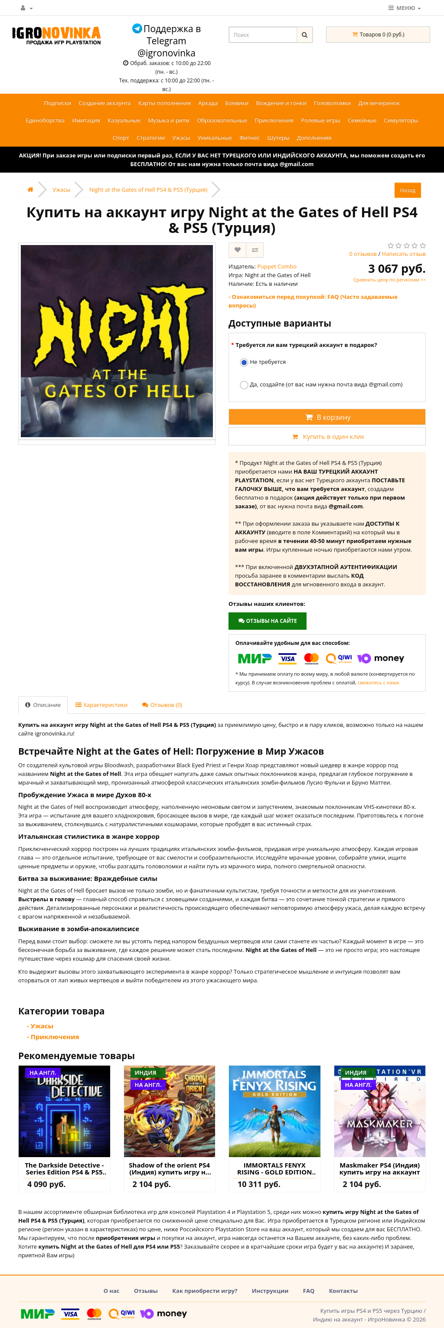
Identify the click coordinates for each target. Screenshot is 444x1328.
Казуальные (124, 120)
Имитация (86, 120)
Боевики (237, 103)
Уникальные (215, 137)
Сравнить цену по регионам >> (389, 279)
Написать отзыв (404, 254)
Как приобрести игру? (204, 1291)
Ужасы (181, 137)
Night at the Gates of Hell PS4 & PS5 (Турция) (148, 189)
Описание (43, 705)
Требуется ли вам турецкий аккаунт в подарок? (306, 345)
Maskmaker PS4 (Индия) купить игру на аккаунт (380, 1168)
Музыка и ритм (168, 120)
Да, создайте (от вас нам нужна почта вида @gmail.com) (321, 384)
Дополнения (314, 137)
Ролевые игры (320, 120)
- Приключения (53, 1036)
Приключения (274, 120)
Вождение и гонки (281, 103)
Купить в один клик (327, 436)
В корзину (327, 417)
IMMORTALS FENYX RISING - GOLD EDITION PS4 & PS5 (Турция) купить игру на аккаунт (274, 1168)
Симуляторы (401, 120)
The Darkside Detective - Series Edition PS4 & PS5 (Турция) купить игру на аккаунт (64, 1168)
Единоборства (45, 120)
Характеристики (101, 705)
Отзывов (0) (162, 705)
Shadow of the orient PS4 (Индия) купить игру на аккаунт (169, 1168)
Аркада (208, 103)
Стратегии (151, 137)
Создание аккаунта (104, 103)
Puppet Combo (277, 266)
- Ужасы (40, 1025)
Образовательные (222, 120)
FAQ (308, 1291)
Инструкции (270, 1291)
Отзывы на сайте (267, 621)
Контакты (343, 1291)
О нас (112, 1291)
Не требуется (263, 362)
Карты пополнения (164, 103)
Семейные (362, 120)
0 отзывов (363, 254)
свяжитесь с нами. (379, 682)
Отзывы (146, 1291)
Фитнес (250, 137)
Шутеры (278, 137)
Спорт (121, 137)
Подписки (57, 103)
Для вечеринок (379, 103)
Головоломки (332, 103)
